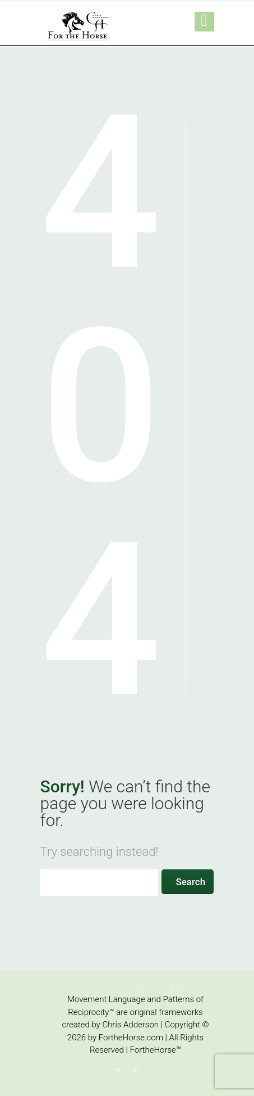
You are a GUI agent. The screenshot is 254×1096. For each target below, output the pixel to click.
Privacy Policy (144, 988)
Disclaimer (196, 988)
